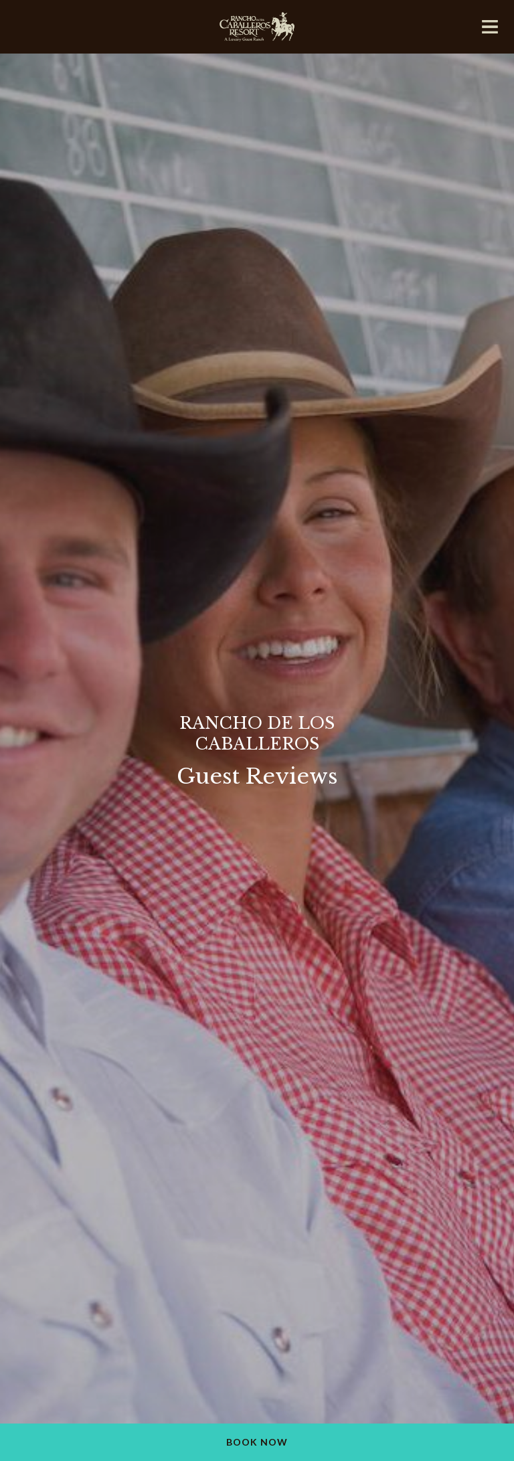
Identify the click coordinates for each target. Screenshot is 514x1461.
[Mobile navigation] (490, 29)
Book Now (257, 1442)
